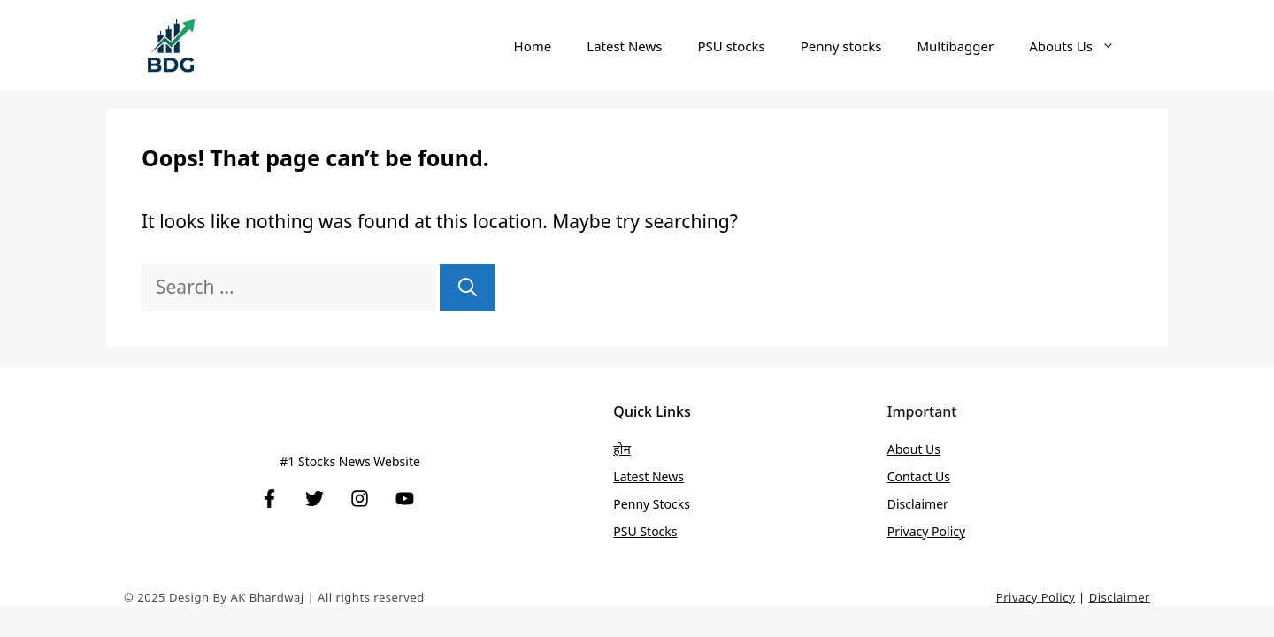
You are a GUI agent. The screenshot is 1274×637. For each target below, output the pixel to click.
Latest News (624, 46)
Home (533, 46)
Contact (911, 476)
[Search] (467, 287)
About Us (913, 449)
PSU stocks (730, 46)
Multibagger (955, 46)
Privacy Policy (926, 531)
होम (621, 449)
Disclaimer (917, 503)
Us (942, 476)
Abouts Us (1080, 46)
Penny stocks (841, 46)
